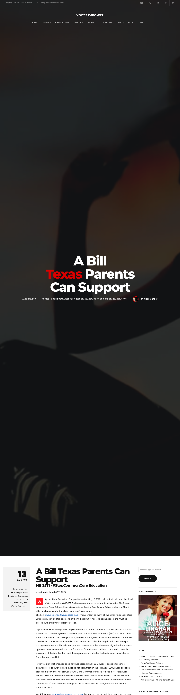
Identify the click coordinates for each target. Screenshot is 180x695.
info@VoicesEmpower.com (51, 3)
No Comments (21, 606)
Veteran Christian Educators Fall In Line (157, 656)
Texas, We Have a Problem (152, 663)
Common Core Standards (106, 299)
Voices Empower (90, 15)
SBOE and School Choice (151, 676)
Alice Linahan (151, 299)
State (124, 299)
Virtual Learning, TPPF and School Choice (158, 680)
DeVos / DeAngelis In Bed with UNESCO (157, 666)
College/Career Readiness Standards (72, 299)
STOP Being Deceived (149, 659)
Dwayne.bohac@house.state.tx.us (61, 615)
